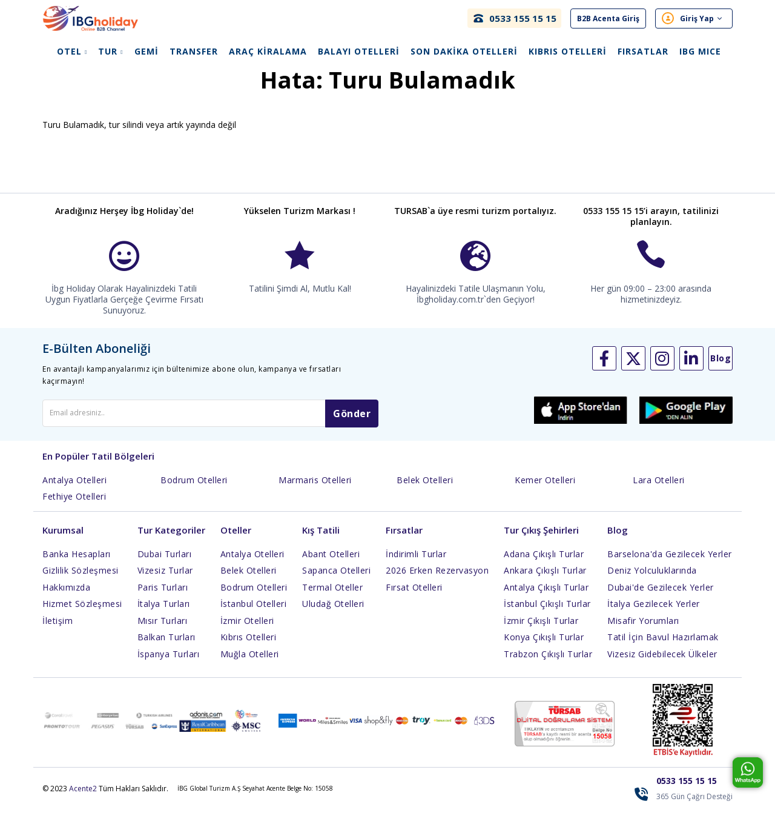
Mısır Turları (162, 635)
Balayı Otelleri (359, 52)
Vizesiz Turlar (165, 585)
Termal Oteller (332, 602)
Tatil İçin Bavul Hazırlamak (663, 651)
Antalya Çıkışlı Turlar (546, 602)
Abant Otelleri (331, 568)
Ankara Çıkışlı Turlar (545, 585)
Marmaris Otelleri (315, 494)
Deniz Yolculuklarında (652, 585)
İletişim (57, 635)
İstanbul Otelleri (253, 618)
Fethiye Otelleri (74, 511)
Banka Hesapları (76, 568)
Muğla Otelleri (249, 668)
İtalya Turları (163, 618)
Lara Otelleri (659, 494)
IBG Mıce (700, 52)
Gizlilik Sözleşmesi (80, 585)
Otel (72, 52)
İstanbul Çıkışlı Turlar (547, 618)
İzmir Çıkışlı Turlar (541, 635)
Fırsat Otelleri (414, 602)
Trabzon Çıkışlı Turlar (548, 668)
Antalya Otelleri (74, 494)
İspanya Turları (168, 668)
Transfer (194, 52)
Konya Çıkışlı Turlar (544, 651)
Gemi (146, 52)
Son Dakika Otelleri (464, 52)
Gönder (352, 428)
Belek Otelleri (425, 494)
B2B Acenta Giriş (608, 18)
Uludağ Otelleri (333, 618)
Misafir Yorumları (643, 635)
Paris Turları (162, 602)
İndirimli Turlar (416, 568)
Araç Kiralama (268, 52)
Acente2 (83, 803)
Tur (110, 52)
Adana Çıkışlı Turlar (544, 568)
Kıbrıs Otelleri (568, 52)
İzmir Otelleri (247, 635)
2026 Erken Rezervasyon (437, 585)
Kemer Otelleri (545, 494)
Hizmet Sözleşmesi (82, 618)
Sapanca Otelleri (336, 585)
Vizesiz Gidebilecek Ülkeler (662, 668)
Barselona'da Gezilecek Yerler (669, 568)
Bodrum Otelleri (194, 494)
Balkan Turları (166, 651)
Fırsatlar (643, 52)
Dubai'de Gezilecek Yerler (660, 602)
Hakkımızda (66, 602)
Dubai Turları (164, 568)
